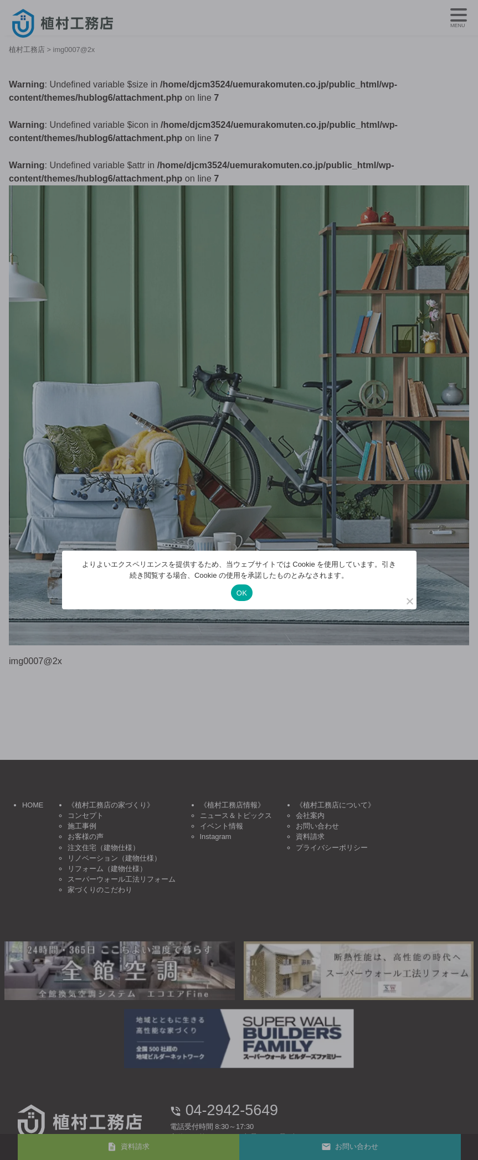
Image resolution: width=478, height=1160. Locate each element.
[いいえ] (409, 601)
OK (242, 593)
